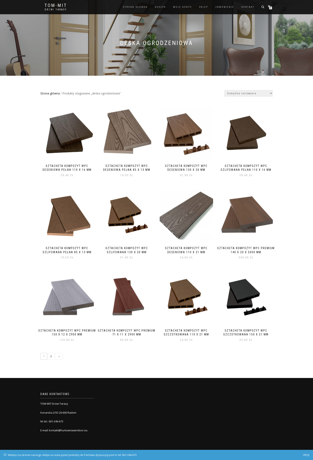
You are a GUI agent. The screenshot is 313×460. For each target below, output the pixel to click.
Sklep (203, 7)
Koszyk (160, 7)
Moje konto (182, 7)
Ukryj (306, 455)
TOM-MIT (55, 5)
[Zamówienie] (248, 93)
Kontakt (247, 7)
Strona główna (135, 7)
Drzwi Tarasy (56, 9)
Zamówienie (224, 7)
